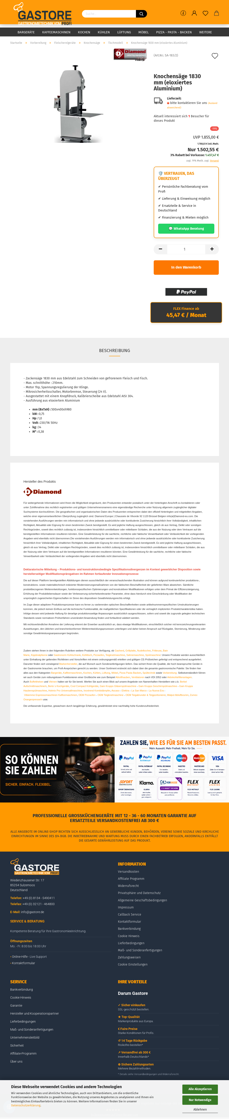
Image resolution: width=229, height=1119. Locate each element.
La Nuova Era (156, 690)
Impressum (126, 907)
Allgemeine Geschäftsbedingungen (142, 900)
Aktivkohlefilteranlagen (179, 677)
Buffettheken (37, 681)
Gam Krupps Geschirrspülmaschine (157, 686)
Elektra (125, 690)
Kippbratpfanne (39, 655)
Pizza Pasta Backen (130, 672)
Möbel (143, 32)
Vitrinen (53, 681)
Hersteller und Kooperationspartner (34, 1013)
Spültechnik (149, 672)
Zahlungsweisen (129, 957)
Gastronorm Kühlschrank (67, 655)
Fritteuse (157, 650)
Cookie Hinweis (128, 936)
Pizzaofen (98, 655)
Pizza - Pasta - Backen (174, 32)
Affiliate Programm (131, 879)
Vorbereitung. (170, 672)
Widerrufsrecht (128, 886)
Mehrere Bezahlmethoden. (134, 1068)
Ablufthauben (123, 677)
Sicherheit (17, 1045)
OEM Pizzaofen (86, 695)
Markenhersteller (68, 664)
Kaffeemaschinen (56, 32)
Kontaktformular (23, 963)
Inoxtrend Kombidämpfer (97, 690)
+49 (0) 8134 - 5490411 (39, 898)
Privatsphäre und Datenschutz (139, 893)
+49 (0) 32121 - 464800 (38, 904)
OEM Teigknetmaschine (110, 695)
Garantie (16, 1005)
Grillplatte (130, 650)
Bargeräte (26, 32)
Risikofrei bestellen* (130, 1045)
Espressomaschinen (47, 695)
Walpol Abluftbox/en (178, 695)
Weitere (205, 32)
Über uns (16, 1061)
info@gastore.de (32, 912)
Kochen (84, 32)
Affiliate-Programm (23, 1053)
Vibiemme (29, 695)
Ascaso (115, 690)
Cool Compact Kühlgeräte (84, 686)
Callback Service (129, 914)
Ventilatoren (137, 677)
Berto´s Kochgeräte (58, 686)
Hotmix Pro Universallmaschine (65, 690)
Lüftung (124, 32)
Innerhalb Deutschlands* (133, 1056)
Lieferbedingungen (131, 943)
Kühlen (104, 32)
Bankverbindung (129, 929)
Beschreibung (114, 350)
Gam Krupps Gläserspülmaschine (118, 686)
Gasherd (119, 650)
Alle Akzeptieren (200, 1089)
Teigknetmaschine (115, 655)
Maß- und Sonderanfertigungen (140, 950)
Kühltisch (87, 655)
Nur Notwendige (200, 1100)
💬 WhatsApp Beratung (186, 229)
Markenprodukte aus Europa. (135, 1021)
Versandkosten (128, 872)
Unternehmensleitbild (24, 1037)
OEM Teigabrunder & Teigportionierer (145, 695)
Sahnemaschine (135, 655)
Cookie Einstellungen (132, 964)
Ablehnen (200, 1109)
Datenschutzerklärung (25, 1105)
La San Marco (139, 690)
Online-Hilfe (20, 956)
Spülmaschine (153, 655)
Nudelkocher (144, 650)
